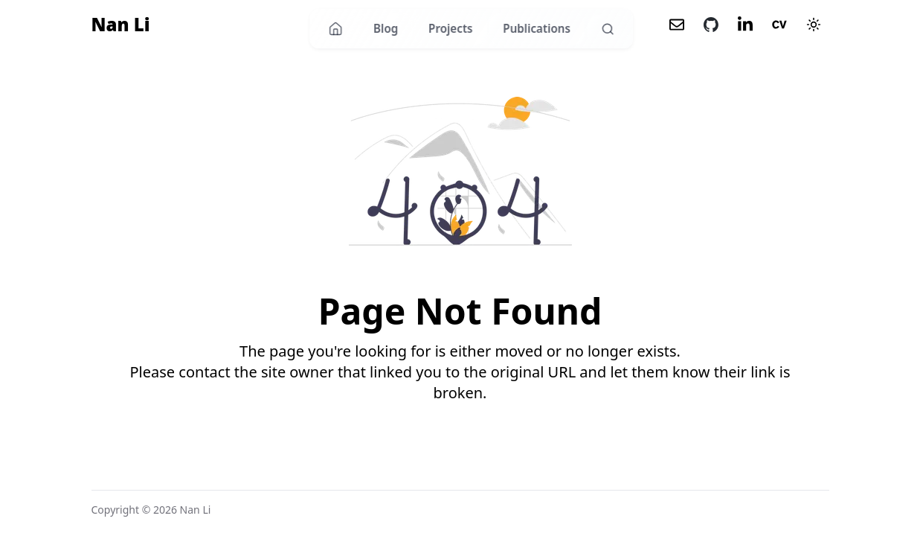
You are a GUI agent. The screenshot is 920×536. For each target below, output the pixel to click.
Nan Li (120, 24)
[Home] (336, 28)
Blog (385, 28)
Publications (536, 28)
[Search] (607, 28)
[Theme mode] (813, 24)
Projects (450, 28)
